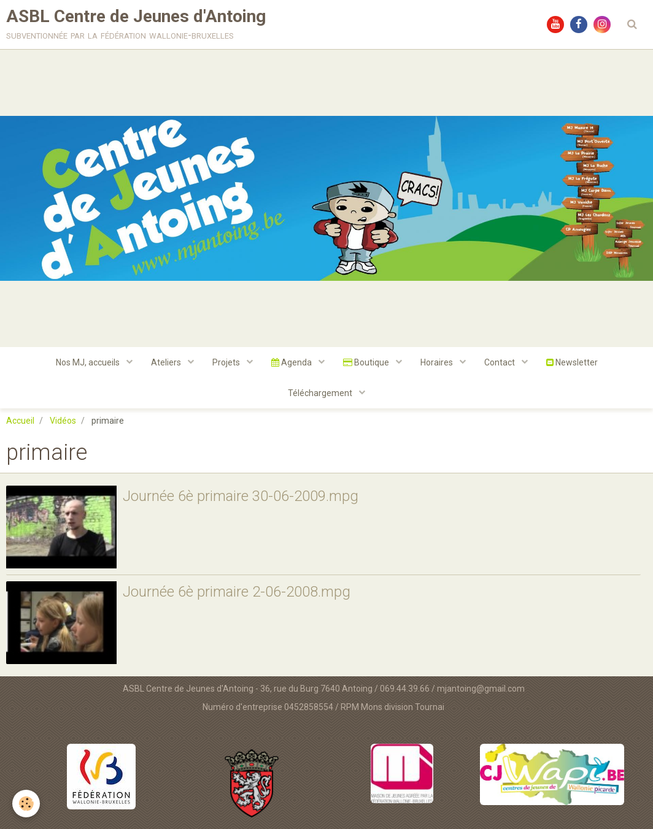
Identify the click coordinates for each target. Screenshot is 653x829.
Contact (500, 362)
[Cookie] (26, 803)
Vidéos (63, 421)
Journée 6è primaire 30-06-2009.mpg (240, 496)
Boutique (367, 362)
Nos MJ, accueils (89, 362)
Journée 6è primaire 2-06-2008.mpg (236, 591)
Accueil (20, 421)
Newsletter (572, 362)
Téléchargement (321, 393)
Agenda (292, 362)
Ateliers (167, 362)
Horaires (437, 362)
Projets (227, 362)
